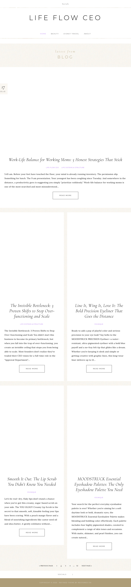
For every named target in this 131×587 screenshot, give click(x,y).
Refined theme (66, 582)
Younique (98, 324)
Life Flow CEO (65, 18)
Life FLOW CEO (52, 168)
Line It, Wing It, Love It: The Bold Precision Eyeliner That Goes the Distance (99, 311)
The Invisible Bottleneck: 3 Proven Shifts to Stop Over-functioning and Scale (32, 311)
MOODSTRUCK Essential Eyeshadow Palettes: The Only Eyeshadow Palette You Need (99, 484)
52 (77, 566)
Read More (65, 195)
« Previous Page (46, 566)
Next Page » (87, 566)
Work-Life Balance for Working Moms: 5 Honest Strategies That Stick (65, 159)
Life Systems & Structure (72, 168)
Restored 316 (84, 582)
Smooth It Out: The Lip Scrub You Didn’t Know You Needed (31, 481)
